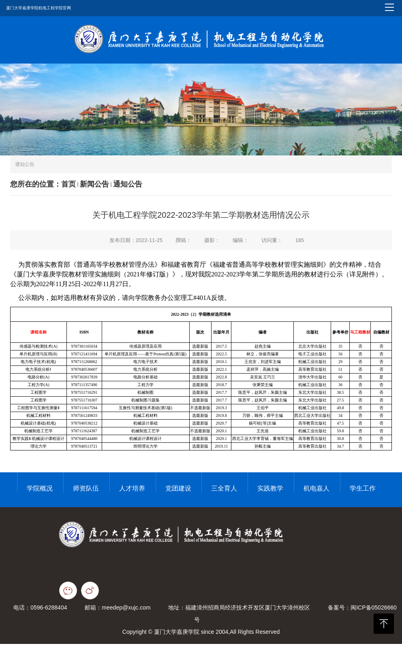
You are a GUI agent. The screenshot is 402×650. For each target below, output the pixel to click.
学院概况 (40, 491)
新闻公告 (94, 187)
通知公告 (127, 187)
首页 (68, 187)
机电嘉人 (316, 491)
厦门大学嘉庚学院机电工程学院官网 (38, 8)
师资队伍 (86, 491)
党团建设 (178, 491)
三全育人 (224, 491)
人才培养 (132, 491)
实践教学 (270, 491)
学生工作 (363, 491)
